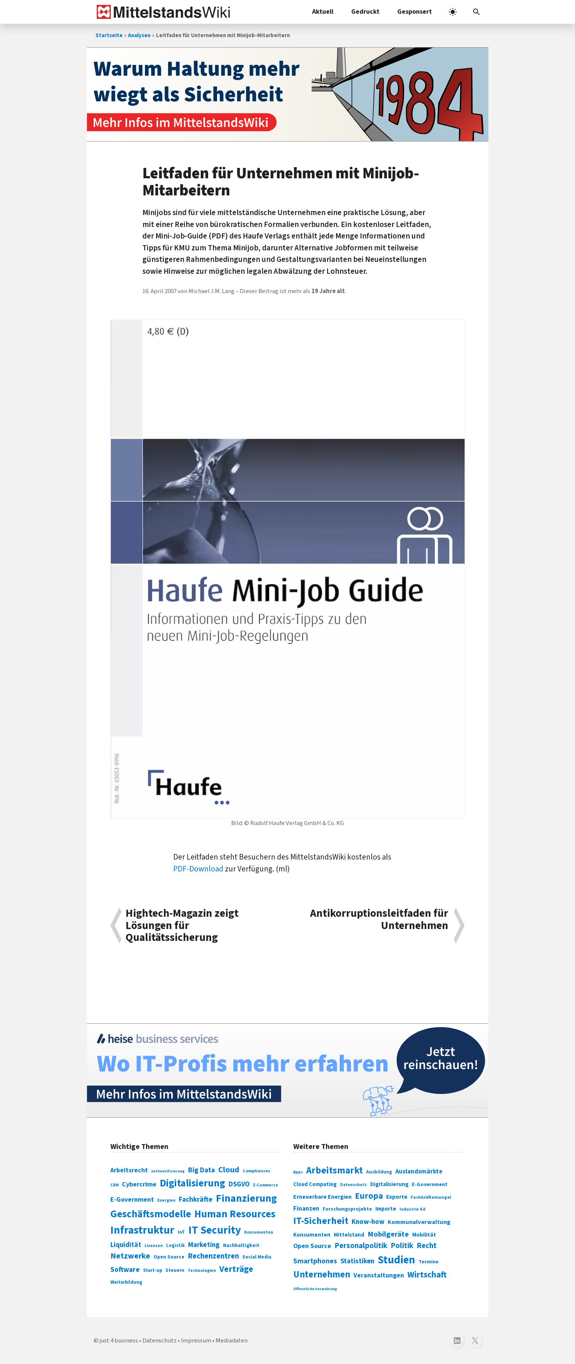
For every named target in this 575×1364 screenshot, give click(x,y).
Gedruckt (365, 11)
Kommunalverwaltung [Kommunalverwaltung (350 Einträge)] (419, 1222)
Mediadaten (232, 1340)
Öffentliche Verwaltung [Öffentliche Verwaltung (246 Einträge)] (315, 1289)
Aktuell (322, 11)
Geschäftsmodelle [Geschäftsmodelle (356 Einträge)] (150, 1214)
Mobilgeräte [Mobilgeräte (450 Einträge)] (388, 1234)
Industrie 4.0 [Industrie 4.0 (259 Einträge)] (412, 1209)
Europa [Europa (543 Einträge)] (369, 1196)
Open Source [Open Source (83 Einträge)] (169, 1256)
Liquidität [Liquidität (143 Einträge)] (125, 1245)
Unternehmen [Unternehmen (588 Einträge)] (321, 1274)
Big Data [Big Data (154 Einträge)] (201, 1170)
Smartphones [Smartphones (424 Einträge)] (315, 1261)
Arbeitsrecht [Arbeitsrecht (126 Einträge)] (129, 1170)
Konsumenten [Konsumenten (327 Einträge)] (311, 1235)
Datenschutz (159, 1340)
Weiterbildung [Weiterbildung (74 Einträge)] (126, 1282)
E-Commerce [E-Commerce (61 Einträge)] (265, 1185)
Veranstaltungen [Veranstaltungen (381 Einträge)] (378, 1275)
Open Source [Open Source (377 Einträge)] (312, 1246)
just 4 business (119, 1340)
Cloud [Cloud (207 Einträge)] (228, 1170)
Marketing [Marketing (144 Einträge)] (204, 1245)
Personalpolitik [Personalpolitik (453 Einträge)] (361, 1245)
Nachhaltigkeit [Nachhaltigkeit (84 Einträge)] (241, 1245)
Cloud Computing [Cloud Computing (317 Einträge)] (315, 1184)
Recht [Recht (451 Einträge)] (427, 1245)
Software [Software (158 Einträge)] (125, 1269)
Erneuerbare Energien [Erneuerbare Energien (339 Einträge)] (322, 1197)
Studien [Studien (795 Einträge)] (396, 1260)
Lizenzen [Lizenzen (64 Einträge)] (154, 1245)
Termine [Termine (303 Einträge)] (429, 1262)
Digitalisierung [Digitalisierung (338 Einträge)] (192, 1183)
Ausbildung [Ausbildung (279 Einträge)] (379, 1172)
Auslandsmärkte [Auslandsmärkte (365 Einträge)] (418, 1171)
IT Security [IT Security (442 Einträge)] (214, 1230)
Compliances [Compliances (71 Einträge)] (256, 1170)
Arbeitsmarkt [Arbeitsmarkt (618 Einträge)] (334, 1170)
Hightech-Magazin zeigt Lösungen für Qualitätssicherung (182, 925)
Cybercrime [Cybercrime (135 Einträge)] (139, 1184)
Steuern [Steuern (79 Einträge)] (174, 1270)
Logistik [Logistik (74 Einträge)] (175, 1245)
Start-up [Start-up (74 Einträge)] (152, 1270)
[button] (476, 12)
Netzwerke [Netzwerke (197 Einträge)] (130, 1256)
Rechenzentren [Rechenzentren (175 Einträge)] (213, 1256)
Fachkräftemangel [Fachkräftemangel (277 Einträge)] (431, 1197)
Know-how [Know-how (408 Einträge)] (368, 1222)
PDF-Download (198, 868)
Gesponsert (414, 11)
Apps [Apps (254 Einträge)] (298, 1172)
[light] (453, 12)
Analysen (139, 35)
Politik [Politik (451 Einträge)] (402, 1245)
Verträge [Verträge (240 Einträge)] (236, 1269)
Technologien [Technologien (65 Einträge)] (202, 1270)
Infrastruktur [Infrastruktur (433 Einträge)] (142, 1230)
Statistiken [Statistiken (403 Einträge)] (357, 1261)
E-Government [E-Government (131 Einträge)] (132, 1199)
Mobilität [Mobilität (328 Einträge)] (424, 1235)
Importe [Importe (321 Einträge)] (385, 1209)
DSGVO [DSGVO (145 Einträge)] (239, 1184)
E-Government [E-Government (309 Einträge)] (430, 1184)
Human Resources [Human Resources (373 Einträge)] (234, 1214)
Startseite (109, 35)
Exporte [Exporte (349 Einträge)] (396, 1197)
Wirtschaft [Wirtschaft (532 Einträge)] (427, 1275)
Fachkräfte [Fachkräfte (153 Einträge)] (196, 1199)
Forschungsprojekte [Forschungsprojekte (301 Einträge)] (347, 1209)
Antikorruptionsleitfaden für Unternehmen (379, 920)
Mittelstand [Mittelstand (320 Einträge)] (349, 1235)
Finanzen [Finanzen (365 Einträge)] (306, 1208)
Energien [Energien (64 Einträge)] (166, 1200)
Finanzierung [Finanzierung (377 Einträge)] (246, 1198)
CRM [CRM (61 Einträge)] (114, 1185)
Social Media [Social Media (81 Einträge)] (256, 1256)
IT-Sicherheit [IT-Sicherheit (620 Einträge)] (320, 1221)
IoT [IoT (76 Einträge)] (181, 1232)
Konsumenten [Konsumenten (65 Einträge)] (258, 1232)
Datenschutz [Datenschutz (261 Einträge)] (353, 1185)
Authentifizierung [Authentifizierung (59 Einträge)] (168, 1171)
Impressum (196, 1340)
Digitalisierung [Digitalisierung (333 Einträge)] (389, 1184)
